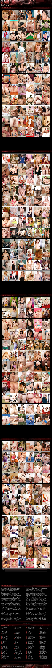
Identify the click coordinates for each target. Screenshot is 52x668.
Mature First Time (30, 654)
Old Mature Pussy (30, 655)
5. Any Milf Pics (46, 2)
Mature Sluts (4, 642)
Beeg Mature (17, 631)
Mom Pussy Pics (5, 659)
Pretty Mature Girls (5, 638)
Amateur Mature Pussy (31, 627)
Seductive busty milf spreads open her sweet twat (9, 594)
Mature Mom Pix (30, 645)
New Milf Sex (4, 657)
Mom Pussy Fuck (43, 641)
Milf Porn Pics (30, 629)
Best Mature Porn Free (18, 637)
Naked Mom (30, 652)
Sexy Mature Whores (5, 656)
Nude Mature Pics (43, 633)
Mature (3, 652)
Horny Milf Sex (30, 651)
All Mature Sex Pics (18, 650)
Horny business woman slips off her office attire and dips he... (10, 596)
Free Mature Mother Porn (32, 635)
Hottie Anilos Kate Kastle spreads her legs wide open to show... (36, 619)
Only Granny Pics (5, 628)
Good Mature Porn (31, 634)
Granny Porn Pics (18, 629)
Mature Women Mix (18, 635)
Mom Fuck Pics (42, 650)
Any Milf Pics (4, 630)
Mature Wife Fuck (30, 640)
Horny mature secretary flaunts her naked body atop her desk (10, 598)
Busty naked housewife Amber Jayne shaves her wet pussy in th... (36, 603)
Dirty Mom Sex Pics (43, 656)
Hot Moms (4, 637)
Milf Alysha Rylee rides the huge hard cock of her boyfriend (35, 613)
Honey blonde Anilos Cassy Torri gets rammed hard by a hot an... (36, 594)
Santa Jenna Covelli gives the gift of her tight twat (9, 615)
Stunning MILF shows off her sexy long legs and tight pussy (10, 608)
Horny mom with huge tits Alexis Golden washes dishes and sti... (11, 618)
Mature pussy (42, 638)
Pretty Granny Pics (18, 645)
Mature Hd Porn (43, 635)
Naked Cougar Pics (18, 657)
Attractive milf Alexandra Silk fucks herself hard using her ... (10, 614)
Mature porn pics (43, 640)
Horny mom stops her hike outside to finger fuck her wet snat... (36, 606)
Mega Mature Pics (43, 651)
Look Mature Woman (43, 652)
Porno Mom (29, 653)
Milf (15, 641)
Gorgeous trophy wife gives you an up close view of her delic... (11, 597)
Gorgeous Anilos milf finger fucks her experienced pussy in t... (11, 602)
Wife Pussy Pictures (18, 659)
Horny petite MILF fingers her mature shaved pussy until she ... (36, 616)
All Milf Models (17, 649)
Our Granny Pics (17, 654)
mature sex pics (17, 652)
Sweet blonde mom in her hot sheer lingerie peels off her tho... (11, 589)
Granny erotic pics (31, 636)
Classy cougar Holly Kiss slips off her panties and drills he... (10, 593)
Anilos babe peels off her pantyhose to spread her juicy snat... (36, 592)
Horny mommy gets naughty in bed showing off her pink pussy (36, 614)
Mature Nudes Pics (43, 632)
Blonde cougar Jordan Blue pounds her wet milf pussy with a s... (11, 606)
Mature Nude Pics (43, 646)
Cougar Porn (17, 636)
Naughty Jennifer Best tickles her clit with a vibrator (34, 589)
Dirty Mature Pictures (31, 628)
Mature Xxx (17, 646)
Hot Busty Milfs (42, 636)
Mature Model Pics (43, 653)
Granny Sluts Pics (30, 644)
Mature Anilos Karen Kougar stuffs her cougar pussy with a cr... (36, 605)
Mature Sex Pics (43, 631)
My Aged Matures (5, 635)
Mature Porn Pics (5, 649)
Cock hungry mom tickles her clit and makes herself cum (10, 619)
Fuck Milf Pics (4, 644)
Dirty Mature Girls (5, 636)
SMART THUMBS (28, 623)
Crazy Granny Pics (5, 639)
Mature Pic (42, 644)
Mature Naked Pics (43, 639)
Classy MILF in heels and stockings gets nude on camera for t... (36, 598)
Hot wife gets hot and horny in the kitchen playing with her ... (10, 617)
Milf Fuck (3, 651)
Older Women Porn (18, 638)
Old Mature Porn (30, 638)
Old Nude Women (5, 640)
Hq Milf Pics (4, 633)
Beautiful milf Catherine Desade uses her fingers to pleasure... (11, 616)
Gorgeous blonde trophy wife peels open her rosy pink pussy (36, 596)
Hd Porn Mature (43, 634)
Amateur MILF (4, 650)
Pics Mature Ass (43, 654)
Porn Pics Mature (43, 630)
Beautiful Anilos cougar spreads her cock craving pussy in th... (36, 591)
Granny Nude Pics (5, 645)
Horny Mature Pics (5, 634)
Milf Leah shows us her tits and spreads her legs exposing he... (36, 615)
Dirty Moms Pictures (18, 627)
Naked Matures (17, 632)
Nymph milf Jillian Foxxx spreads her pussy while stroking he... (36, 608)
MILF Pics (42, 627)
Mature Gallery (42, 648)
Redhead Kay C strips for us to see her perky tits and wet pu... (36, 620)
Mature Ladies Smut (43, 658)
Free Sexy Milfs (42, 649)
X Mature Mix (4, 629)
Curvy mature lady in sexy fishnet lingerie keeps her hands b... (36, 602)
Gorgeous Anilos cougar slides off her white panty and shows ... (36, 595)
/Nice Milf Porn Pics (31, 642)
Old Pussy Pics (4, 653)
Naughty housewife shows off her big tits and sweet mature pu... (36, 617)
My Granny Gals (4, 641)
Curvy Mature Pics (31, 641)
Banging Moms (30, 630)
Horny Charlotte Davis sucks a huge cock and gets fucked (35, 609)
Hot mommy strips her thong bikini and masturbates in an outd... (11, 605)
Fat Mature (16, 642)
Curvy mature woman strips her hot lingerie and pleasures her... (36, 618)
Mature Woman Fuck (18, 639)
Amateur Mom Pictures (44, 657)
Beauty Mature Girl (43, 659)
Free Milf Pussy (30, 658)
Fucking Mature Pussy (31, 659)
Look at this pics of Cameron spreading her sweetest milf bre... (11, 603)
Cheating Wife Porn (18, 658)
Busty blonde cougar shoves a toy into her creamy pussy (10, 620)
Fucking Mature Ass (18, 655)
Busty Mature (42, 629)
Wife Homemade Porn (31, 637)
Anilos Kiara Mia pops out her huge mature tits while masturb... (36, 601)
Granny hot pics (30, 657)
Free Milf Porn (4, 654)
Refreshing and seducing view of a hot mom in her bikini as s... (11, 604)
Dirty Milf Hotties (17, 644)
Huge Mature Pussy (43, 655)
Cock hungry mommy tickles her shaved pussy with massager (36, 611)
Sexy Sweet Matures (5, 648)
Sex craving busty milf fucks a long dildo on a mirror (9, 590)
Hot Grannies (30, 647)
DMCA (46, 665)
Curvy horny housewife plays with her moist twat (34, 590)
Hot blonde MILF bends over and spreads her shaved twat (10, 612)
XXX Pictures (17, 647)
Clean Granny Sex (5, 655)
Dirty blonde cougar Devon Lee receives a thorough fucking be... (11, 609)
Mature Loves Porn (31, 639)
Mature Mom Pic (43, 642)
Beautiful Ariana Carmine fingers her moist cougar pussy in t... (36, 593)
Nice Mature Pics (17, 634)
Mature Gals (30, 632)
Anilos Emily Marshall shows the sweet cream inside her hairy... (11, 600)
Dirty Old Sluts (30, 631)
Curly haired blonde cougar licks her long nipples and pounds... (11, 588)
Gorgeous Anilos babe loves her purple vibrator (33, 597)
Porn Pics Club (4, 646)
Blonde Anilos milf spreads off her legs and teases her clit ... (10, 587)
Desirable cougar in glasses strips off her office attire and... (10, 601)
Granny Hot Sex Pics (18, 653)
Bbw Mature (30, 648)
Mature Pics (17, 633)
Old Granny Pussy (18, 651)
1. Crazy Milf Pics (38, 2)
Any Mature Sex (4, 647)
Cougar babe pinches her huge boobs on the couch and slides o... (36, 588)
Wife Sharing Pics (43, 645)
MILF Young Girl (4, 631)
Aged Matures (42, 643)
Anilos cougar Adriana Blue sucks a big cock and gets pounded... (36, 610)
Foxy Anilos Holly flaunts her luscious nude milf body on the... (10, 607)
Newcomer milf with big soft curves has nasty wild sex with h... (11, 613)
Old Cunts (3, 643)
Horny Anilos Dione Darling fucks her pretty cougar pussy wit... (36, 612)
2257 (47, 665)
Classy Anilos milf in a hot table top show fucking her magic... (10, 599)
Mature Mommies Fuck (44, 628)
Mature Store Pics (30, 650)
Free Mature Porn (18, 628)
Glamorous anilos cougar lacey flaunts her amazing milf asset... (36, 600)
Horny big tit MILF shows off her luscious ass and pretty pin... (36, 587)
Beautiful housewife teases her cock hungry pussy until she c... (36, 607)
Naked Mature (17, 648)
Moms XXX (29, 633)
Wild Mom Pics (4, 632)
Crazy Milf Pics (4, 627)
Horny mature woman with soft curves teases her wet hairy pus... (11, 591)
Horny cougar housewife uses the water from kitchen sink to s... (36, 599)
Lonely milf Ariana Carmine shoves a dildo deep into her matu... (11, 610)
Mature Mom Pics (30, 649)
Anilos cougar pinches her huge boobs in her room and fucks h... (36, 604)
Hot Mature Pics (43, 637)
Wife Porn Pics (30, 656)
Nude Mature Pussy (5, 658)
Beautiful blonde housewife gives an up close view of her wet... (11, 595)
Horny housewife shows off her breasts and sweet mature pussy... (11, 611)
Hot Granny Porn (17, 640)
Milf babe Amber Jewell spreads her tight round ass (9, 592)
